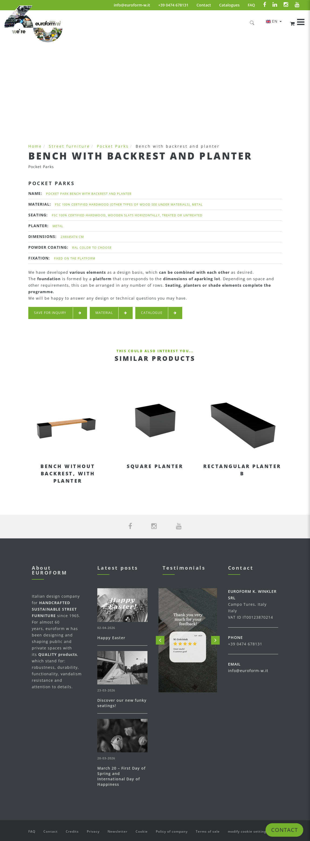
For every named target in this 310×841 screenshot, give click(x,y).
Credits (72, 831)
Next (215, 640)
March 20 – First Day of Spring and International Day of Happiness (121, 776)
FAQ (251, 5)
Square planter (155, 466)
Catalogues (229, 5)
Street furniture (69, 146)
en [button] (274, 21)
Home (35, 146)
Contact (204, 5)
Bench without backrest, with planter (67, 473)
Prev (160, 640)
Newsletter (118, 831)
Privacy (93, 831)
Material (111, 313)
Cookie (142, 831)
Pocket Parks (113, 146)
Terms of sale (208, 831)
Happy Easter (111, 637)
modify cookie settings (248, 831)
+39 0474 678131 (173, 5)
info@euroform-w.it (132, 5)
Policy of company (172, 831)
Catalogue (159, 313)
